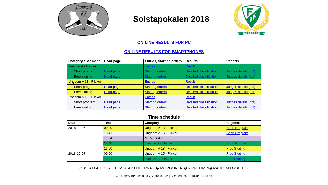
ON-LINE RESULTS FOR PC (164, 42)
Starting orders (156, 71)
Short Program (237, 128)
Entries (150, 66)
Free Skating (236, 148)
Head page (112, 71)
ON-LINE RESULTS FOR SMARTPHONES (164, 52)
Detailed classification (202, 71)
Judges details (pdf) (240, 71)
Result (190, 66)
